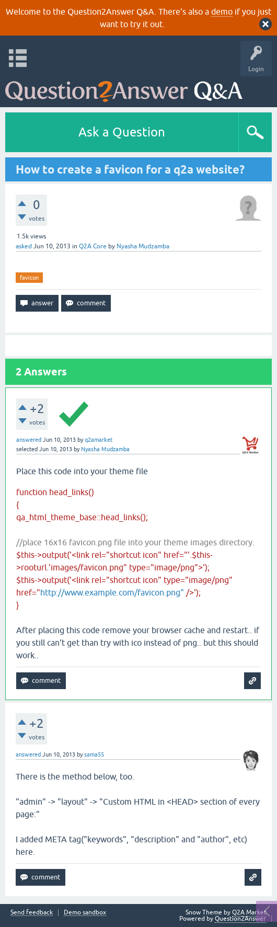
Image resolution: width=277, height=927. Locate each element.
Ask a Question (121, 132)
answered (28, 440)
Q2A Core (93, 246)
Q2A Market (249, 912)
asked (24, 246)
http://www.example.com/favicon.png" (112, 592)
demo (222, 11)
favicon (29, 277)
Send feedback (31, 912)
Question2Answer (240, 918)
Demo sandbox (85, 912)
